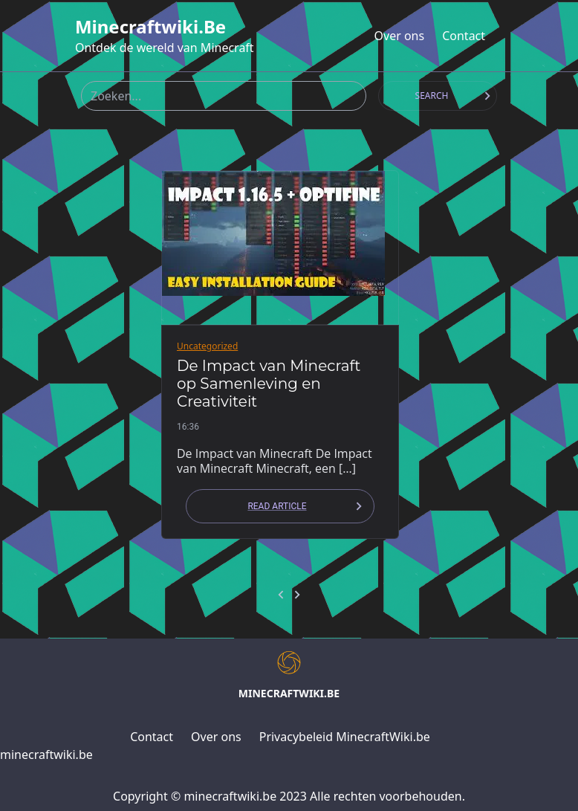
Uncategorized (207, 346)
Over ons (399, 36)
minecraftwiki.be (150, 27)
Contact (463, 36)
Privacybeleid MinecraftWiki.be (344, 736)
